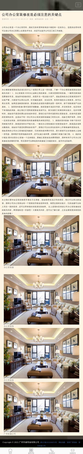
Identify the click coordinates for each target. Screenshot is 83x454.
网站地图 (62, 442)
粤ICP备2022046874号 (48, 442)
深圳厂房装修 (72, 442)
